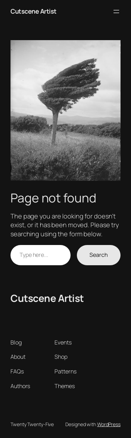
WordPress (109, 424)
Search (98, 255)
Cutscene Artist (33, 11)
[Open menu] (116, 11)
